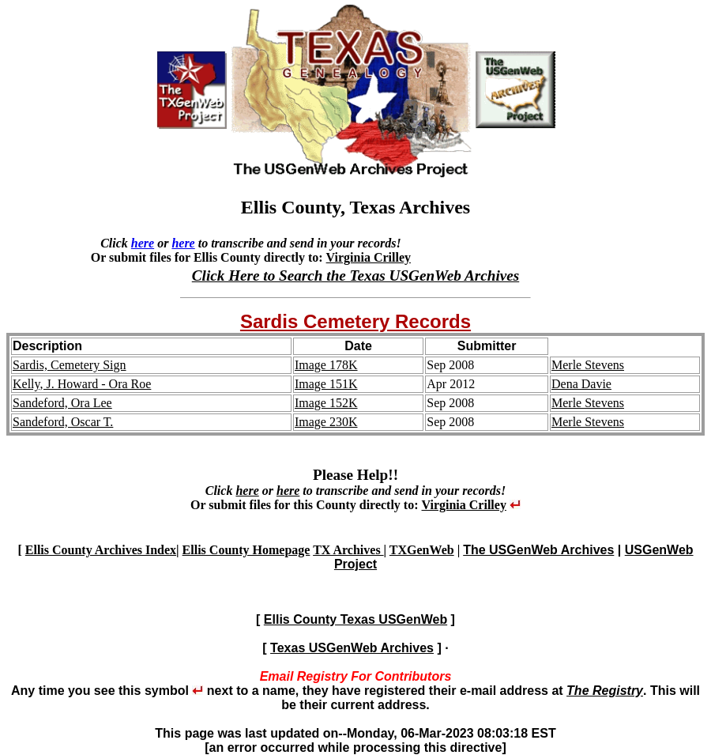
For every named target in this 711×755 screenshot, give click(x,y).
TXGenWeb (421, 550)
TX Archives (348, 550)
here (142, 243)
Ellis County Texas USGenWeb (355, 619)
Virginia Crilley (368, 257)
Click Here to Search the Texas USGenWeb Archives (355, 275)
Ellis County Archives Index (100, 550)
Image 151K (326, 384)
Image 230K (326, 421)
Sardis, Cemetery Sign (69, 365)
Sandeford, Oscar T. (63, 421)
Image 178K (326, 365)
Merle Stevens (587, 365)
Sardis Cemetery (317, 321)
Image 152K (326, 403)
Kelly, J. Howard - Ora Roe (82, 384)
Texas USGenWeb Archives (352, 648)
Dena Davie (581, 384)
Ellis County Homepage (246, 550)
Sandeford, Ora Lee (62, 403)
